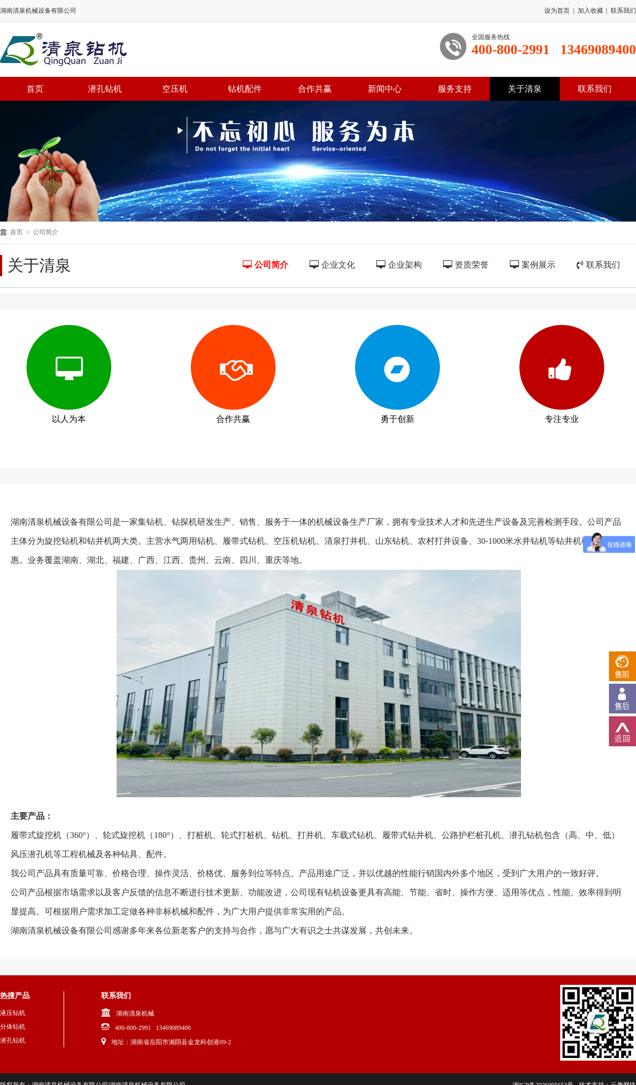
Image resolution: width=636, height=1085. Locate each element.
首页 (16, 232)
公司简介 (265, 264)
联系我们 (623, 10)
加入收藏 (590, 10)
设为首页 (557, 10)
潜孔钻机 (105, 88)
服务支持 (455, 88)
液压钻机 (12, 1013)
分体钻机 (12, 1026)
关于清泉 (525, 88)
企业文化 (332, 264)
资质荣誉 (466, 264)
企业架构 (399, 264)
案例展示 (532, 264)
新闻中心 (385, 88)
